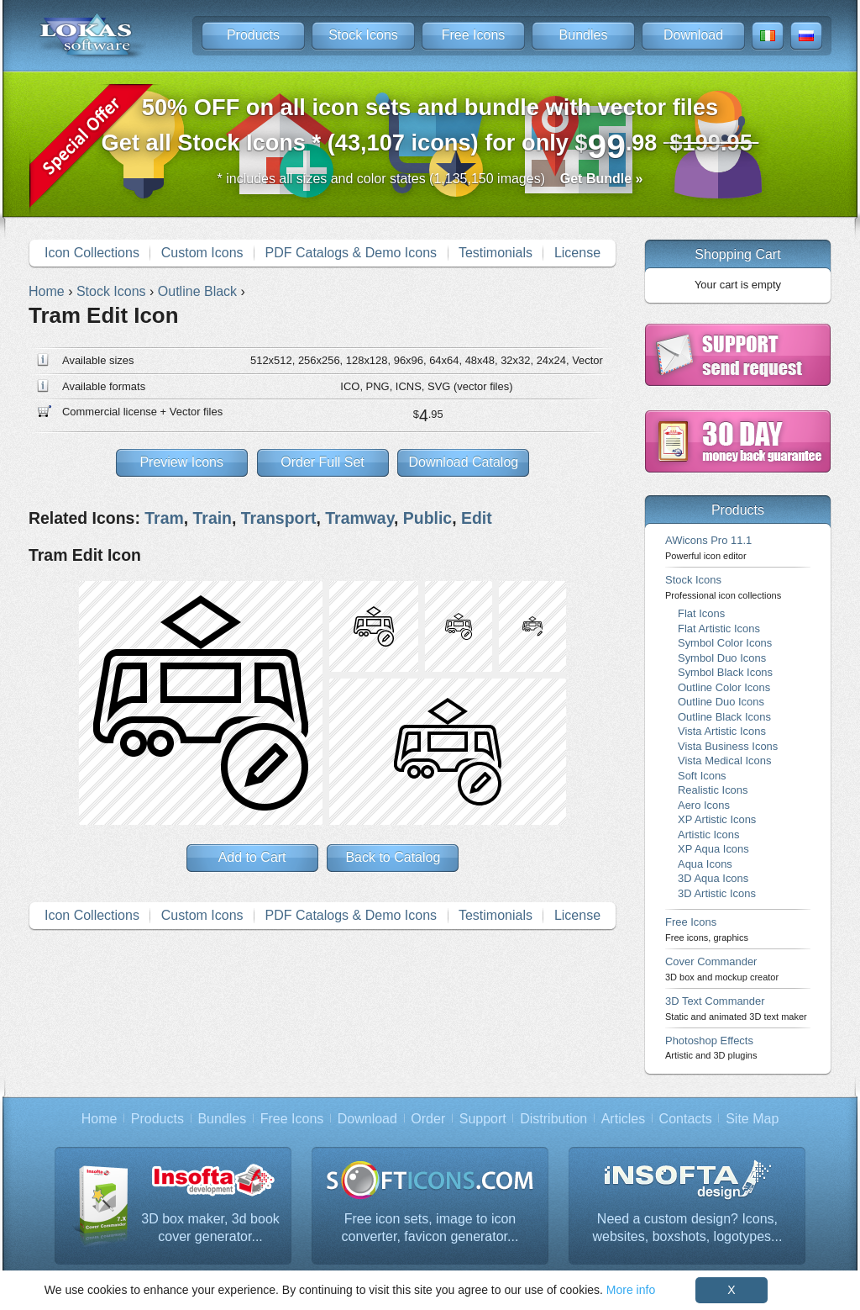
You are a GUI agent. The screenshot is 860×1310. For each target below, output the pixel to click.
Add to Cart (252, 857)
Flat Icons (701, 613)
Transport (279, 518)
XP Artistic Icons (717, 819)
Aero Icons (704, 805)
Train (212, 518)
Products (253, 35)
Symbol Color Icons (725, 643)
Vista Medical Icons (724, 760)
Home (99, 1119)
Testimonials (495, 253)
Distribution (553, 1119)
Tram (163, 518)
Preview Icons (181, 462)
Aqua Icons (705, 864)
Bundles (583, 35)
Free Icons (474, 35)
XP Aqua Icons (713, 849)
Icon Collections (92, 253)
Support (482, 1119)
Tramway (359, 518)
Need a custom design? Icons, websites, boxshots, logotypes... (688, 1228)
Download (693, 35)
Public (427, 518)
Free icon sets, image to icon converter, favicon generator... (430, 1228)
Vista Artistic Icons (722, 731)
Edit (476, 518)
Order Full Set (322, 462)
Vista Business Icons (728, 746)
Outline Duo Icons (721, 701)
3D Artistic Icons (717, 893)
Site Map (752, 1119)
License (577, 253)
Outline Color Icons (724, 687)
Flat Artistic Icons (719, 628)
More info (630, 1290)
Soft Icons (702, 775)
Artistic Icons (708, 834)
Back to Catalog (392, 857)
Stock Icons (363, 35)
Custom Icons (202, 253)
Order (428, 1119)
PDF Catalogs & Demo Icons (351, 253)
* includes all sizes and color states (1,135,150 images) (430, 179)
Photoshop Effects (711, 1047)
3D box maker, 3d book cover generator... (210, 1228)
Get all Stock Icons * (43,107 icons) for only (430, 130)
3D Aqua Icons (713, 878)
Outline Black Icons (724, 716)
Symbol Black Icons (725, 672)
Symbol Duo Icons (722, 658)
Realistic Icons (713, 790)
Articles (623, 1119)
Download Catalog (463, 462)
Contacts (685, 1119)
